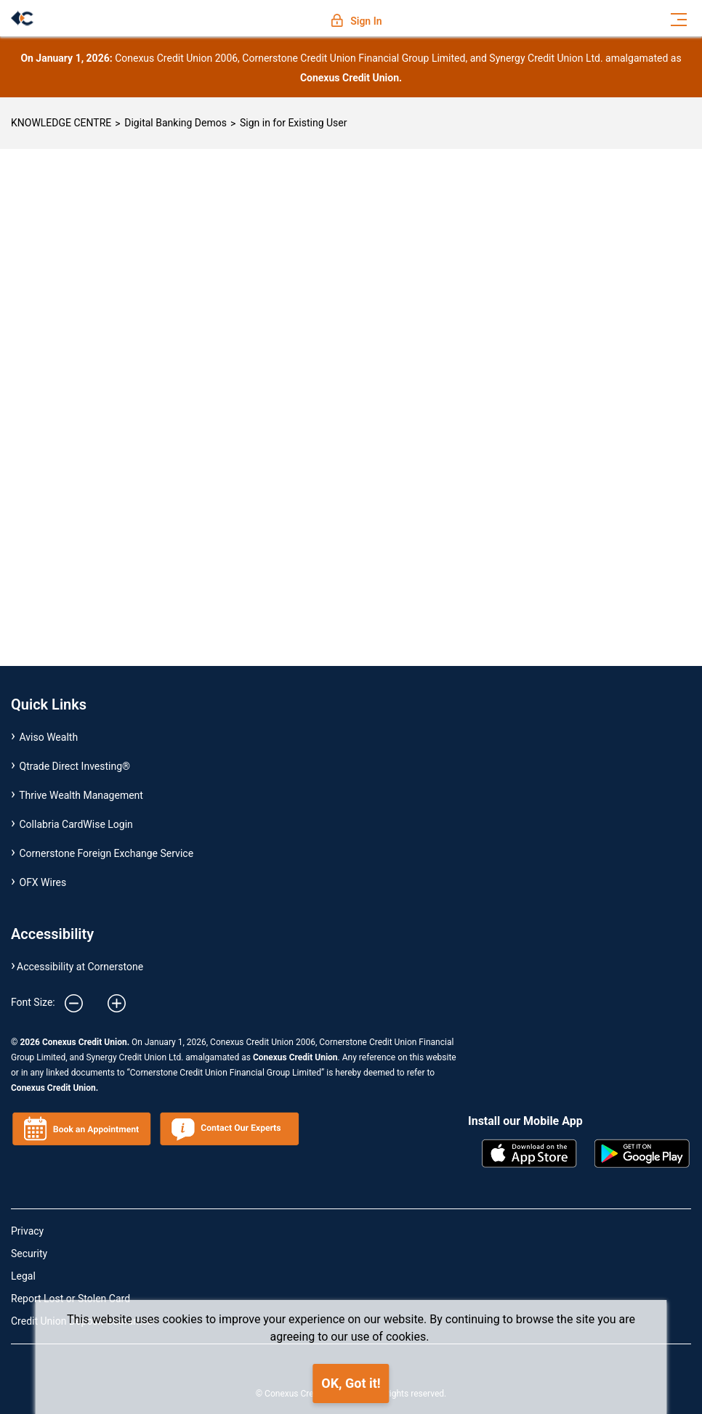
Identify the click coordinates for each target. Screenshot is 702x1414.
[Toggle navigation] (678, 18)
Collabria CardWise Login (76, 824)
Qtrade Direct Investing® (75, 766)
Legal (23, 1276)
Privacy (27, 1231)
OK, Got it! (350, 1383)
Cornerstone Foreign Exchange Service (107, 853)
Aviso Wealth (49, 737)
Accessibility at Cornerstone (80, 966)
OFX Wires (43, 882)
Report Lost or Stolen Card (70, 1298)
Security (29, 1253)
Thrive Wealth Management (81, 795)
